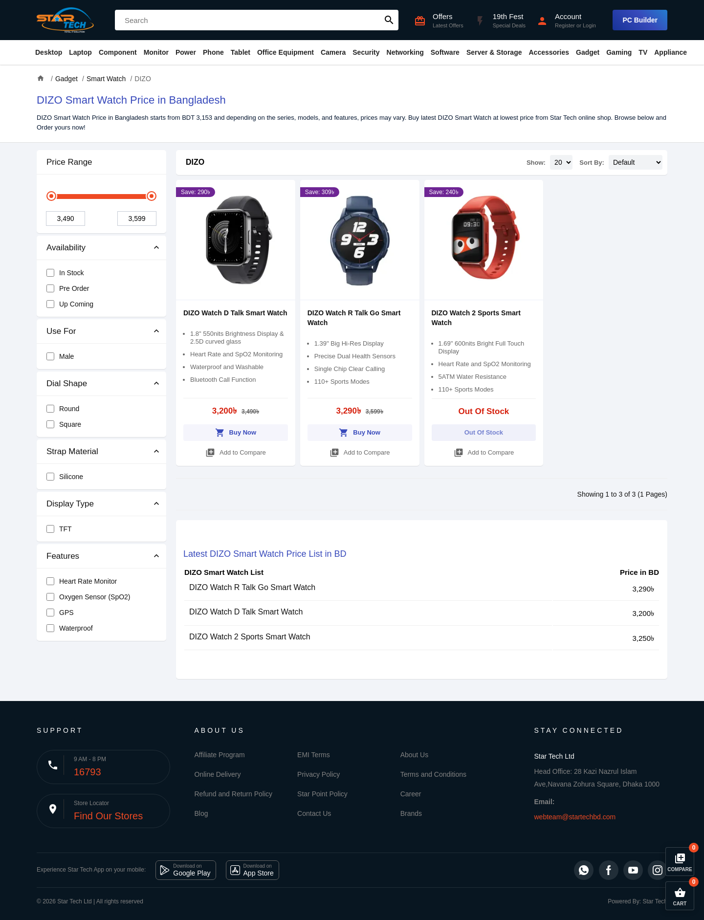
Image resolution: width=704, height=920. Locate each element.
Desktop (48, 52)
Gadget (587, 52)
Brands (411, 813)
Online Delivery (218, 774)
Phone (213, 52)
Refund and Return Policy (234, 794)
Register (565, 25)
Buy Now (236, 431)
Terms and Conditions (433, 774)
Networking (405, 52)
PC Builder (640, 20)
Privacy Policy (318, 774)
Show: (536, 162)
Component (118, 52)
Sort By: (591, 162)
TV (642, 52)
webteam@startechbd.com (575, 817)
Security (365, 52)
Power (186, 52)
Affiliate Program (220, 755)
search (389, 20)
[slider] (51, 196)
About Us (414, 755)
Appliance (670, 52)
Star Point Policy (322, 794)
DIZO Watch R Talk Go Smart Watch (252, 587)
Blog (201, 813)
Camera (333, 52)
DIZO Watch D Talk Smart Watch (235, 313)
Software (445, 52)
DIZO (195, 162)
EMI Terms (313, 755)
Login (589, 25)
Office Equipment (285, 52)
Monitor (156, 52)
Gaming (619, 52)
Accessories (548, 52)
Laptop (80, 52)
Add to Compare (235, 451)
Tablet (240, 52)
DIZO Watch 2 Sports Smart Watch (249, 637)
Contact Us (314, 813)
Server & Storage (494, 52)
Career (410, 794)
